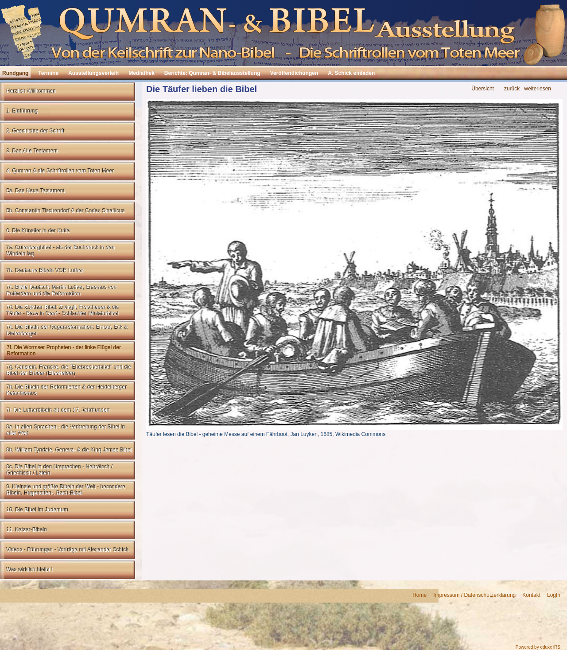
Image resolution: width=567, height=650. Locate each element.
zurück (512, 89)
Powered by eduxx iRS (538, 647)
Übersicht (482, 89)
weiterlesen (537, 89)
